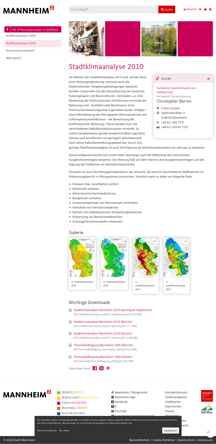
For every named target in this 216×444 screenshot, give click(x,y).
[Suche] (166, 9)
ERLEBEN (73, 413)
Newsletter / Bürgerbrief (131, 392)
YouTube (120, 411)
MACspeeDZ (13, 58)
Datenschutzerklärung (46, 430)
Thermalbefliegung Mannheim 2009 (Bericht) (103, 345)
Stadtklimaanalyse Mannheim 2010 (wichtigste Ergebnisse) (113, 310)
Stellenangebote (176, 397)
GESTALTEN (74, 403)
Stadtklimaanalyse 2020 (20, 35)
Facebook (121, 402)
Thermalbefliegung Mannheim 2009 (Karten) (103, 357)
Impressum (205, 440)
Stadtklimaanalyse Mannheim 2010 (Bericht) (103, 322)
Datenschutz (186, 440)
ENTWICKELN (80, 397)
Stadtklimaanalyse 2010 (20, 43)
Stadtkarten (173, 402)
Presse (169, 411)
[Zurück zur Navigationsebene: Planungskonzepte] (7, 29)
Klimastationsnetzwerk (20, 50)
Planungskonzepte (29, 29)
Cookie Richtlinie (164, 440)
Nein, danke (64, 430)
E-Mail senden (170, 108)
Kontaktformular (176, 392)
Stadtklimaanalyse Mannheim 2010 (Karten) (102, 333)
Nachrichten (173, 406)
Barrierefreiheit (139, 440)
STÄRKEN (74, 408)
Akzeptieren (170, 430)
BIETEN (72, 392)
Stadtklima (50, 29)
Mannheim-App (125, 397)
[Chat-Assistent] (210, 434)
